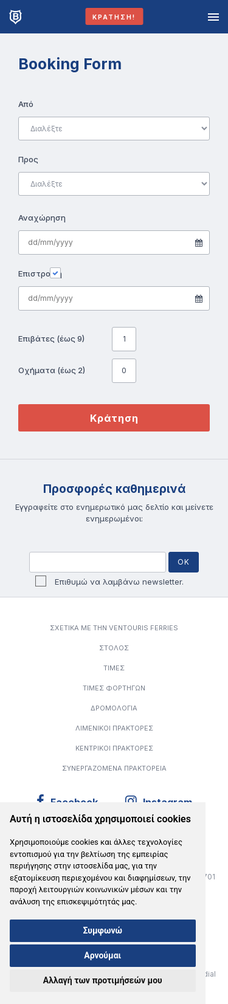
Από (25, 104)
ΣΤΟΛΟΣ (114, 648)
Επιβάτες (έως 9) (51, 338)
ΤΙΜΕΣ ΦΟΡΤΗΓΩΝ (114, 688)
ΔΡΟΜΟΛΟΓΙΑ (114, 708)
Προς (28, 159)
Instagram (158, 801)
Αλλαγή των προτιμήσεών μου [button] (102, 980)
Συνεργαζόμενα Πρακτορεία (114, 768)
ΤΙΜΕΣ (114, 668)
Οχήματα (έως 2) (51, 370)
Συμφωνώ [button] (102, 930)
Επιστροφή (40, 273)
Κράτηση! (114, 17)
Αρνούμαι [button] (102, 955)
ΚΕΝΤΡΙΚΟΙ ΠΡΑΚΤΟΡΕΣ (114, 748)
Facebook (67, 801)
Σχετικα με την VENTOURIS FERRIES (114, 628)
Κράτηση (114, 418)
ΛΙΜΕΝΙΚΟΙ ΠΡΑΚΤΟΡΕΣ (114, 728)
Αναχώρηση (41, 217)
